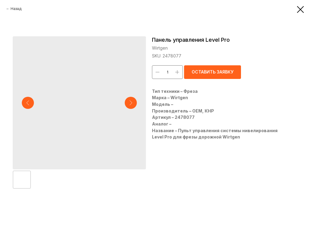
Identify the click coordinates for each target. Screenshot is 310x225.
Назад (16, 8)
